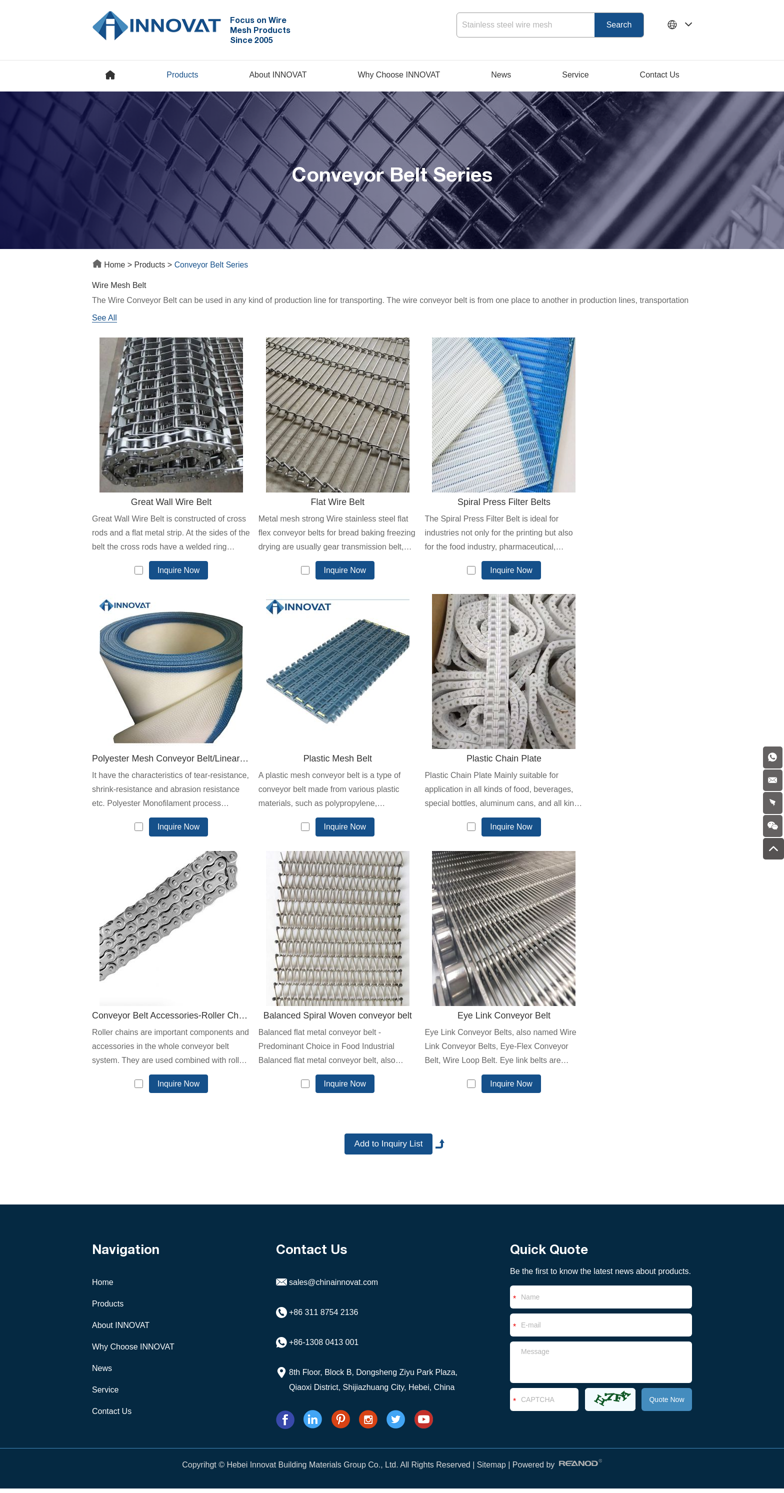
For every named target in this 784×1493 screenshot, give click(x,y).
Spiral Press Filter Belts (467, 503)
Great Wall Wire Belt (164, 503)
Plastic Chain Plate (316, 760)
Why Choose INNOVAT (399, 74)
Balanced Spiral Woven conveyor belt (620, 760)
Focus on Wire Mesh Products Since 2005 (263, 29)
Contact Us (660, 74)
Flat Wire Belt (316, 503)
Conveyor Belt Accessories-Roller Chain (468, 760)
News (501, 74)
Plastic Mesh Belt (164, 760)
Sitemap (491, 1469)
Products (182, 74)
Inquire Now (171, 570)
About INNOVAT (277, 74)
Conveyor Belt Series (213, 264)
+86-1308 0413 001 (323, 1346)
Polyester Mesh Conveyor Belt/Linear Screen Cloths (620, 503)
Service (575, 74)
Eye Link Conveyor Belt (163, 1017)
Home (110, 264)
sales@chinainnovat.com (333, 1286)
